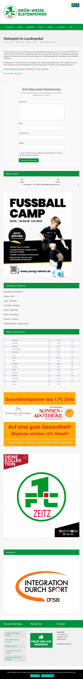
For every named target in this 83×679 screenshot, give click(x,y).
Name (21, 123)
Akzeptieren (35, 676)
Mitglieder (30, 27)
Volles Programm (11, 646)
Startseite (9, 27)
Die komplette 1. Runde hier (13, 73)
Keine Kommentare (49, 42)
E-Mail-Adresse (24, 133)
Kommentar (23, 101)
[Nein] (80, 674)
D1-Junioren (33, 42)
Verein (41, 27)
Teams (20, 27)
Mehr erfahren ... (47, 676)
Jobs (70, 27)
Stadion (50, 27)
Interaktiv (61, 27)
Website (21, 143)
